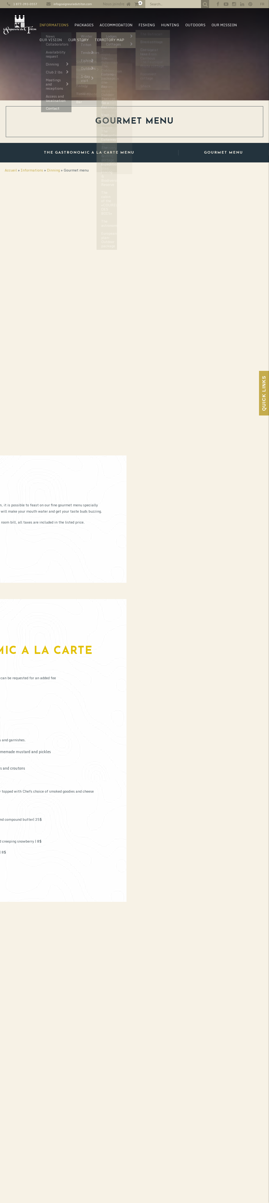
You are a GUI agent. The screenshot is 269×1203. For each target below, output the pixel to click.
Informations (53, 25)
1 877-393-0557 (25, 4)
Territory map (109, 40)
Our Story (78, 40)
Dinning (53, 170)
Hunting (170, 25)
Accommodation (116, 25)
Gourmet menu (223, 153)
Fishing (147, 25)
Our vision (50, 40)
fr (262, 4)
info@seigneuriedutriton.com (73, 4)
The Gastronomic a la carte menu (89, 153)
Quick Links (263, 393)
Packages (84, 25)
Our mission (224, 25)
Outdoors (195, 25)
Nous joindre (113, 4)
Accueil (11, 170)
